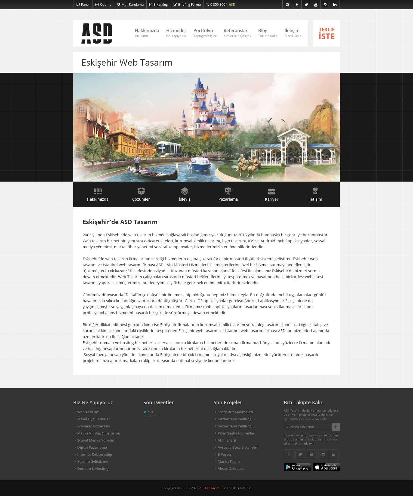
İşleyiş (184, 194)
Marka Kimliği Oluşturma (98, 433)
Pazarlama (228, 194)
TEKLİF (326, 33)
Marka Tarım (229, 461)
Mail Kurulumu (130, 4)
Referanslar (237, 33)
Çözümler (141, 194)
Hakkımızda (147, 33)
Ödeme (103, 4)
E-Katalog (158, 4)
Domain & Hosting (92, 468)
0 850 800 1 (220, 4)
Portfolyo (205, 33)
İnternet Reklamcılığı (94, 454)
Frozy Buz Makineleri (235, 411)
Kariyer (271, 194)
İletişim (293, 33)
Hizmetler (176, 33)
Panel (83, 4)
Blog (268, 33)
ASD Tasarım (209, 488)
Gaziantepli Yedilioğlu (236, 419)
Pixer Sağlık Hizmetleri (237, 433)
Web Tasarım (88, 411)
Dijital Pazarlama (92, 447)
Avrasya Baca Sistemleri (238, 447)
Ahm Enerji (227, 440)
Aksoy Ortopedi (231, 468)
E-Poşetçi (225, 454)
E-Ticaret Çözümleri (93, 426)
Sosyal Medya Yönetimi (96, 440)
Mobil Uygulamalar (93, 419)
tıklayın (309, 443)
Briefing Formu (187, 4)
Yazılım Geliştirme (92, 461)
